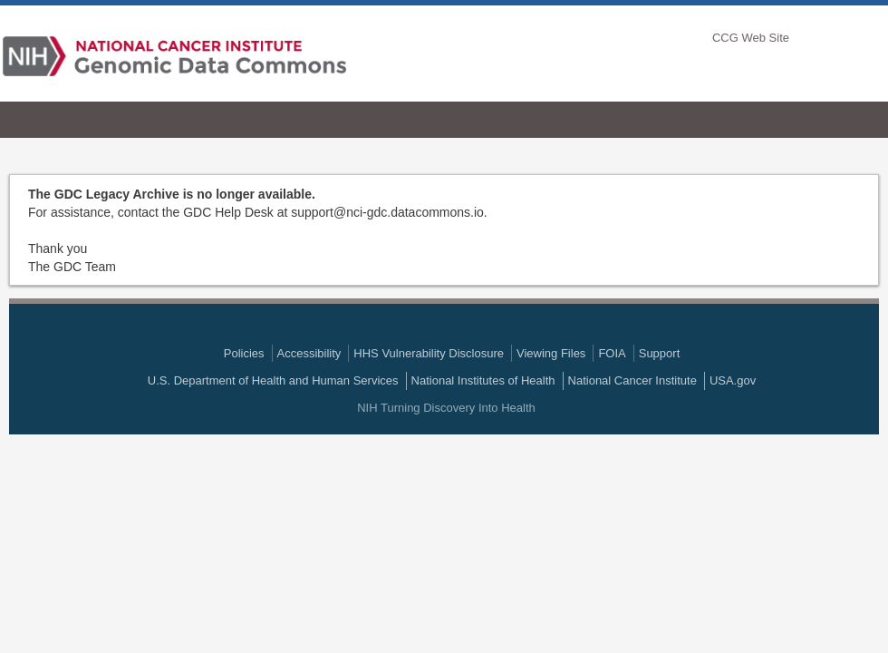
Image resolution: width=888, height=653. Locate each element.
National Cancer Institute (632, 380)
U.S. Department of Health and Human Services (273, 380)
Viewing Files (550, 353)
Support (659, 353)
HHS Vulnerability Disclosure (428, 353)
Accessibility (309, 353)
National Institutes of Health (483, 380)
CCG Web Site (750, 37)
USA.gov (732, 380)
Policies (244, 353)
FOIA (611, 353)
